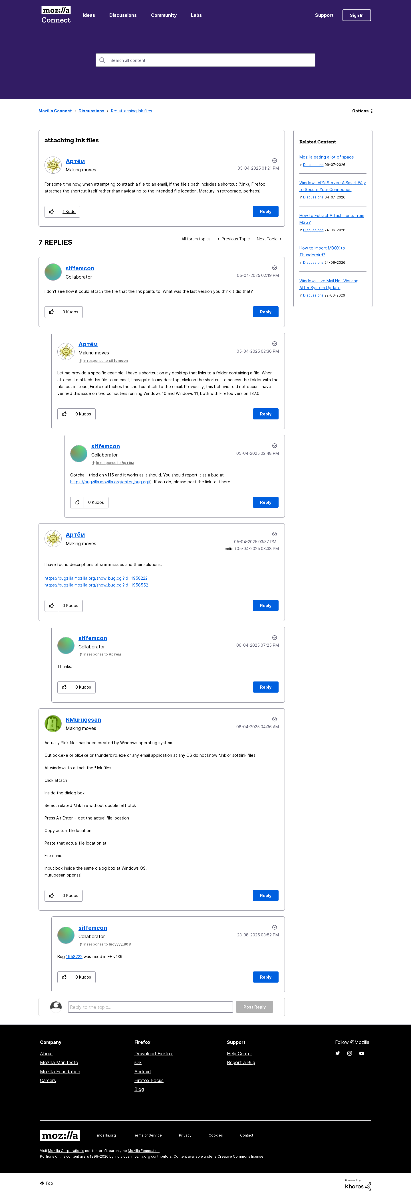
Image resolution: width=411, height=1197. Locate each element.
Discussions (123, 15)
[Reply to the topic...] (150, 1007)
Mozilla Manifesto (59, 1062)
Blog (139, 1089)
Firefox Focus (149, 1080)
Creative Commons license (240, 1156)
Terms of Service (147, 1135)
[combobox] (205, 60)
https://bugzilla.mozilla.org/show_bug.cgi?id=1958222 (96, 578)
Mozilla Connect (56, 15)
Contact (246, 1135)
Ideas (89, 15)
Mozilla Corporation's (66, 1151)
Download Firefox (153, 1053)
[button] (51, 211)
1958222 (74, 956)
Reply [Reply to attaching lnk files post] (265, 211)
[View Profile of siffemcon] (80, 268)
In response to (105, 360)
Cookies (216, 1135)
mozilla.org (106, 1135)
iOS (138, 1062)
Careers (48, 1080)
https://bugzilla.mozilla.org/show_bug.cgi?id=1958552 (96, 585)
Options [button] (360, 110)
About (46, 1053)
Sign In (357, 15)
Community (164, 15)
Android (142, 1071)
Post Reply (254, 1007)
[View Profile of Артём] (75, 161)
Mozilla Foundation (60, 1071)
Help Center (239, 1053)
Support (324, 15)
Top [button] (49, 1183)
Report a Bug (241, 1062)
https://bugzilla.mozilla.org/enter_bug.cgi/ (110, 481)
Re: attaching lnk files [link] (131, 110)
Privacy (185, 1135)
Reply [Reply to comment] (265, 311)
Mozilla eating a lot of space (326, 157)
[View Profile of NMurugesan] (83, 719)
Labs (196, 15)
